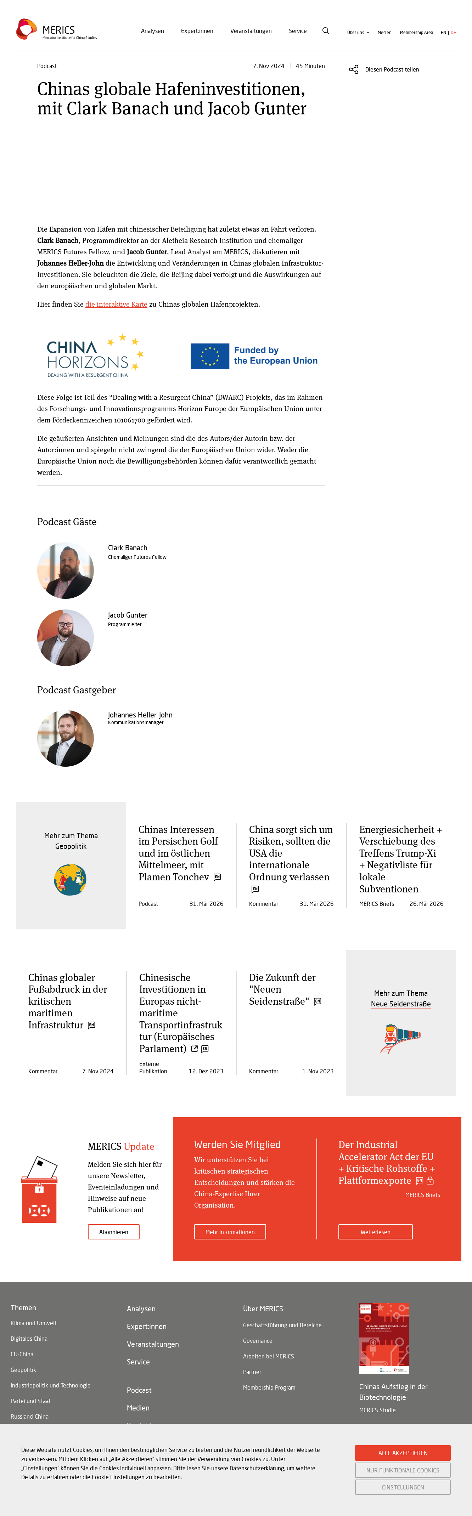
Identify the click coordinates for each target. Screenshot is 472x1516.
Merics (59, 30)
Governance (257, 1340)
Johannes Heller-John (140, 714)
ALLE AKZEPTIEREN (403, 1452)
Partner (252, 1371)
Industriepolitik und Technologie (51, 1385)
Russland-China (30, 1416)
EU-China (22, 1354)
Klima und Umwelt (34, 1322)
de (453, 32)
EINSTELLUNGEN (403, 1487)
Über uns (355, 32)
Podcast (139, 1390)
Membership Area (416, 32)
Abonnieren (113, 1231)
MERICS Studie (377, 1410)
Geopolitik (23, 1369)
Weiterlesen (375, 1231)
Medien (385, 32)
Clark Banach (127, 547)
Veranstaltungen (251, 30)
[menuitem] (153, 31)
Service (298, 30)
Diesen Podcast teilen (392, 69)
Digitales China (29, 1338)
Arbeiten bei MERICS (268, 1356)
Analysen (152, 30)
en (443, 32)
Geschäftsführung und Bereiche (282, 1325)
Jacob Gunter (127, 615)
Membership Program (269, 1387)
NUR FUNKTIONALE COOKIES (402, 1470)
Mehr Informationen (230, 1231)
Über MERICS (263, 1308)
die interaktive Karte (116, 304)
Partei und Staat (31, 1400)
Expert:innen (197, 30)
